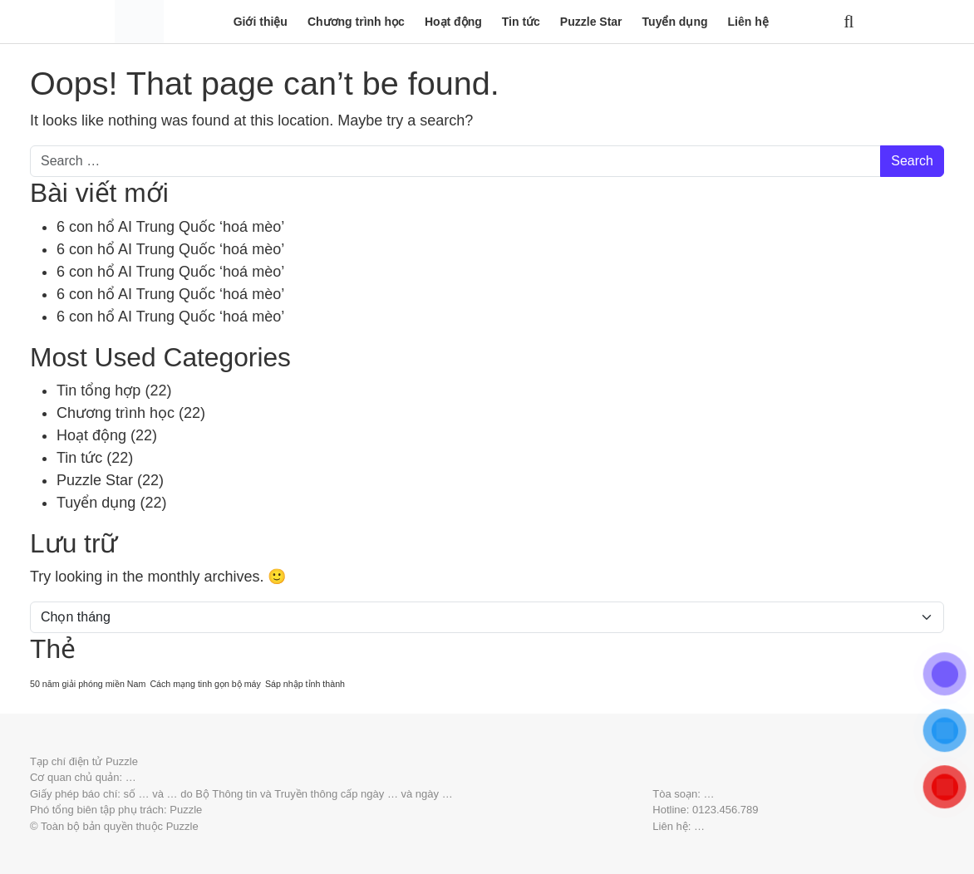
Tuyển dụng (675, 21)
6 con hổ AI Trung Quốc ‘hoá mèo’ (170, 226)
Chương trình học (356, 21)
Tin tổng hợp (98, 390)
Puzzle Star (591, 21)
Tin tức (521, 21)
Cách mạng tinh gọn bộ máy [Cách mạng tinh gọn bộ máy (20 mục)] (205, 684)
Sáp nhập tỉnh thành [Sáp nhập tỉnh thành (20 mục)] (305, 684)
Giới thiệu (261, 21)
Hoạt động (453, 21)
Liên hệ (748, 21)
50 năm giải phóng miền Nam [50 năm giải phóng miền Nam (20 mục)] (87, 684)
